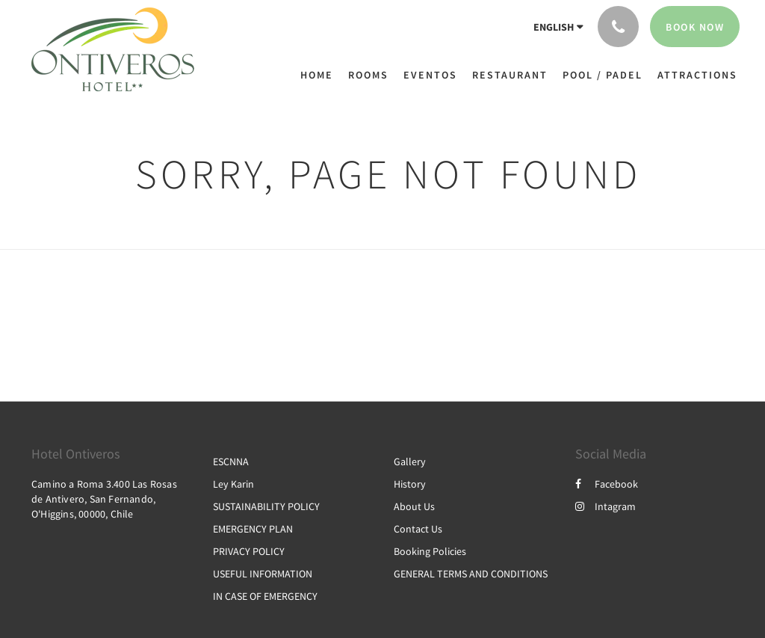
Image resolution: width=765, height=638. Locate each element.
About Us (414, 506)
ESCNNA (231, 461)
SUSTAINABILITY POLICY (266, 506)
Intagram (605, 506)
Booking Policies (430, 551)
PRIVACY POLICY (249, 551)
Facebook (606, 484)
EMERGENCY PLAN (253, 529)
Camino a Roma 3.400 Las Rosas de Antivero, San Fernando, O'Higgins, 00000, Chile (104, 499)
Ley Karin (233, 484)
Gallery (410, 461)
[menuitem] (320, 75)
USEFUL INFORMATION (262, 573)
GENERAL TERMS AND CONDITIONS (471, 573)
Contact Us (418, 529)
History (410, 484)
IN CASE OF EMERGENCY (265, 596)
